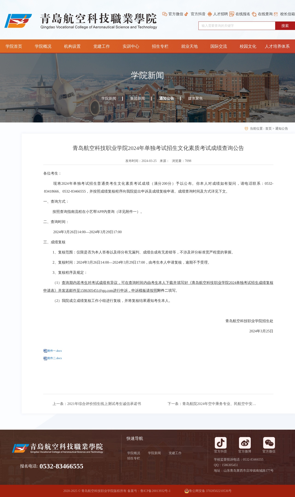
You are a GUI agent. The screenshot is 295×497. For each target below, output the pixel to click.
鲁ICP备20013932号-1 (155, 491)
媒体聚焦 (195, 98)
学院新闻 (108, 98)
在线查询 (265, 14)
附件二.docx (54, 358)
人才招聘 (220, 14)
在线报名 (243, 14)
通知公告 (166, 98)
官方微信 (175, 14)
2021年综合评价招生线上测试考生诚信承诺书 (104, 404)
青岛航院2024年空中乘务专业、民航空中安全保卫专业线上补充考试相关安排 (219, 404)
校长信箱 (287, 14)
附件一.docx (54, 350)
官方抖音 (198, 14)
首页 (269, 128)
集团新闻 (137, 98)
